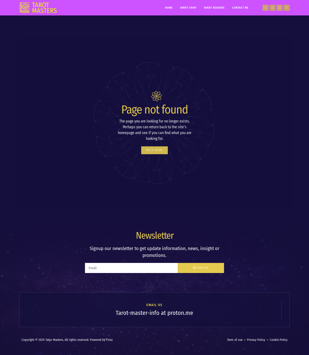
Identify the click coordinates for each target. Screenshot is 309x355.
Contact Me (240, 7)
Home (169, 7)
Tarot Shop (188, 7)
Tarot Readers (214, 7)
